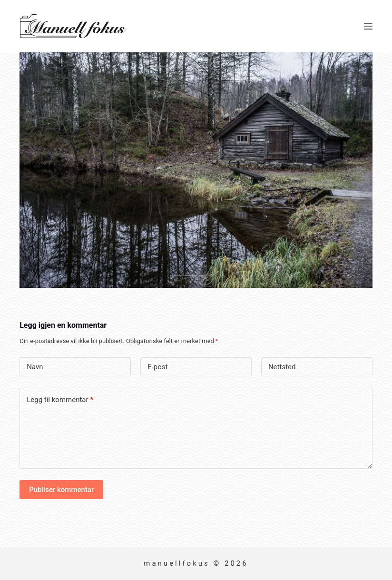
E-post (157, 367)
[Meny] (368, 26)
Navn (35, 367)
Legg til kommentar (60, 400)
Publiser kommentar (61, 489)
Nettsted (282, 367)
